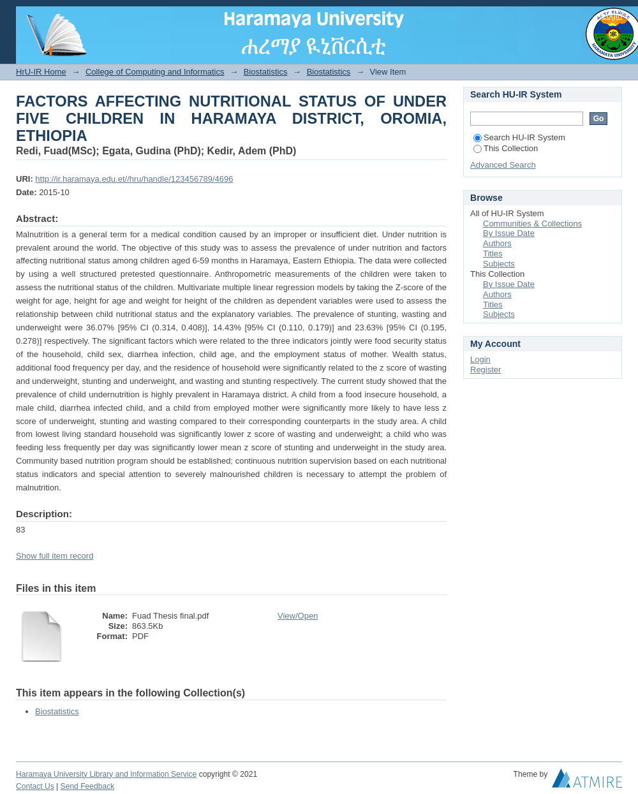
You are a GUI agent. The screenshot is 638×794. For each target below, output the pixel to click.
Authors (497, 243)
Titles (493, 253)
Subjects (499, 263)
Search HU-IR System (519, 137)
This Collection (505, 148)
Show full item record (54, 556)
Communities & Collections (532, 223)
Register (485, 369)
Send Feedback (88, 786)
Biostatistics (266, 72)
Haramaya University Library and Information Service (106, 774)
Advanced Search (503, 165)
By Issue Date (509, 233)
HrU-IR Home (41, 72)
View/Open (298, 616)
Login (612, 15)
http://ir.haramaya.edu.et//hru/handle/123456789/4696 (134, 179)
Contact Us (35, 786)
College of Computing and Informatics (155, 72)
